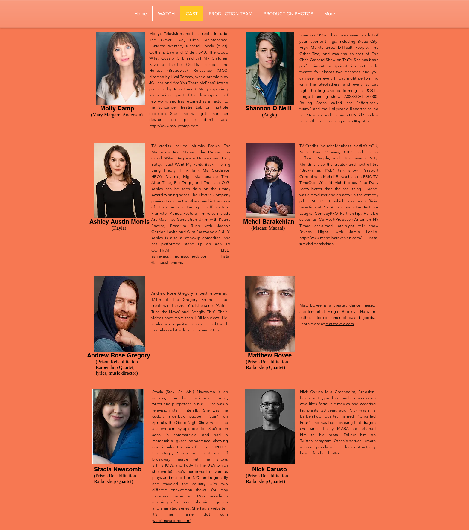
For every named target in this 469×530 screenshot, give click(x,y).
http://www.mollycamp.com (174, 126)
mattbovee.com (339, 324)
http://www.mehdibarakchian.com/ (330, 238)
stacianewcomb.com (171, 520)
